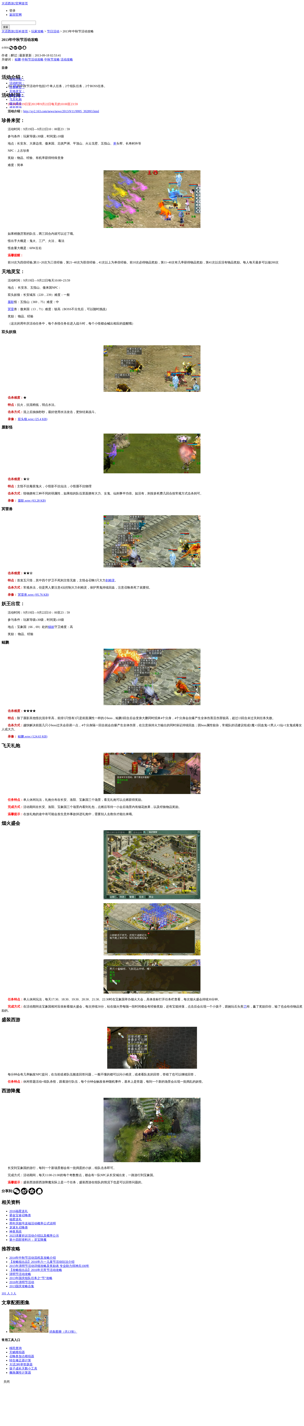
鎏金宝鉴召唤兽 (20, 1215)
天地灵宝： (17, 91)
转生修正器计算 (20, 1360)
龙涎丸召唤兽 (18, 1227)
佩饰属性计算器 (20, 1372)
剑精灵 (110, 580)
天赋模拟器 (17, 1352)
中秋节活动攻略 (32, 59)
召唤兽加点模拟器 (21, 1356)
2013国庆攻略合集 (21, 1286)
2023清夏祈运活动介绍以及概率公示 (34, 1235)
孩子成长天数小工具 (23, 1368)
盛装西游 (15, 107)
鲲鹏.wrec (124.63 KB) (32, 736)
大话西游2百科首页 (15, 31)
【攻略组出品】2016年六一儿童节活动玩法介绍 (41, 1261)
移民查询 (15, 1348)
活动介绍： (17, 79)
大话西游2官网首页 (15, 3)
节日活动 (53, 31)
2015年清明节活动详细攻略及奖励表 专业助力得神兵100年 (49, 1266)
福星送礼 (15, 1219)
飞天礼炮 (15, 99)
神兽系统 (15, 1231)
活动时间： (17, 83)
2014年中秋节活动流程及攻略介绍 (32, 1257)
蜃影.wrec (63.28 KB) (32, 500)
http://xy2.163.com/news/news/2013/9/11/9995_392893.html (61, 111)
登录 (12, 10)
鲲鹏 (18, 59)
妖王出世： (17, 95)
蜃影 (11, 302)
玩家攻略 (37, 31)
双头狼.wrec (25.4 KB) (32, 419)
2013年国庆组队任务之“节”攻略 (30, 1278)
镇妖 (51, 627)
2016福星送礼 (18, 1211)
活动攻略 (66, 59)
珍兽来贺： (17, 87)
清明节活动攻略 (20, 1274)
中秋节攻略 (52, 59)
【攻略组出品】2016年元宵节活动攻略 (35, 1270)
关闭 (6, 1381)
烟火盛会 (15, 103)
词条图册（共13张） (63, 1331)
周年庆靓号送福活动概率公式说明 (32, 1223)
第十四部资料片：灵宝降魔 (28, 1239)
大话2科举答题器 (21, 1364)
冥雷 (11, 309)
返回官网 (15, 14)
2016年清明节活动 (21, 1282)
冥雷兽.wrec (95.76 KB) (33, 594)
